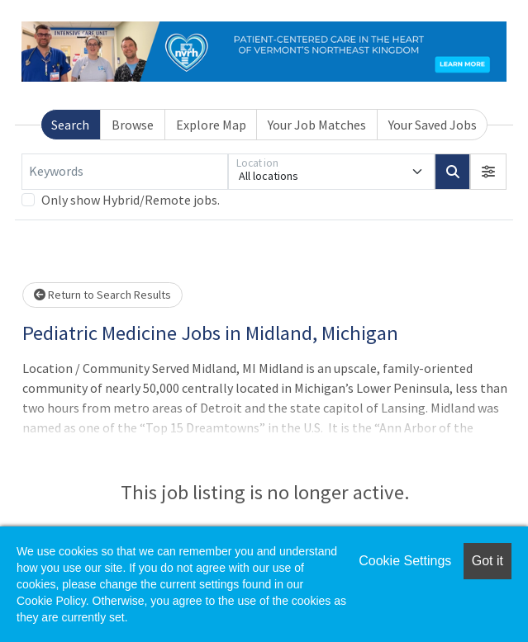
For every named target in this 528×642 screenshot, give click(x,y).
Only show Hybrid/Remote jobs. (130, 199)
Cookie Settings (405, 561)
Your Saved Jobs (432, 124)
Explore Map (211, 124)
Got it (487, 561)
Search (70, 124)
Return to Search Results (102, 294)
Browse (133, 124)
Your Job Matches (317, 124)
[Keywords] (124, 171)
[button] (488, 171)
